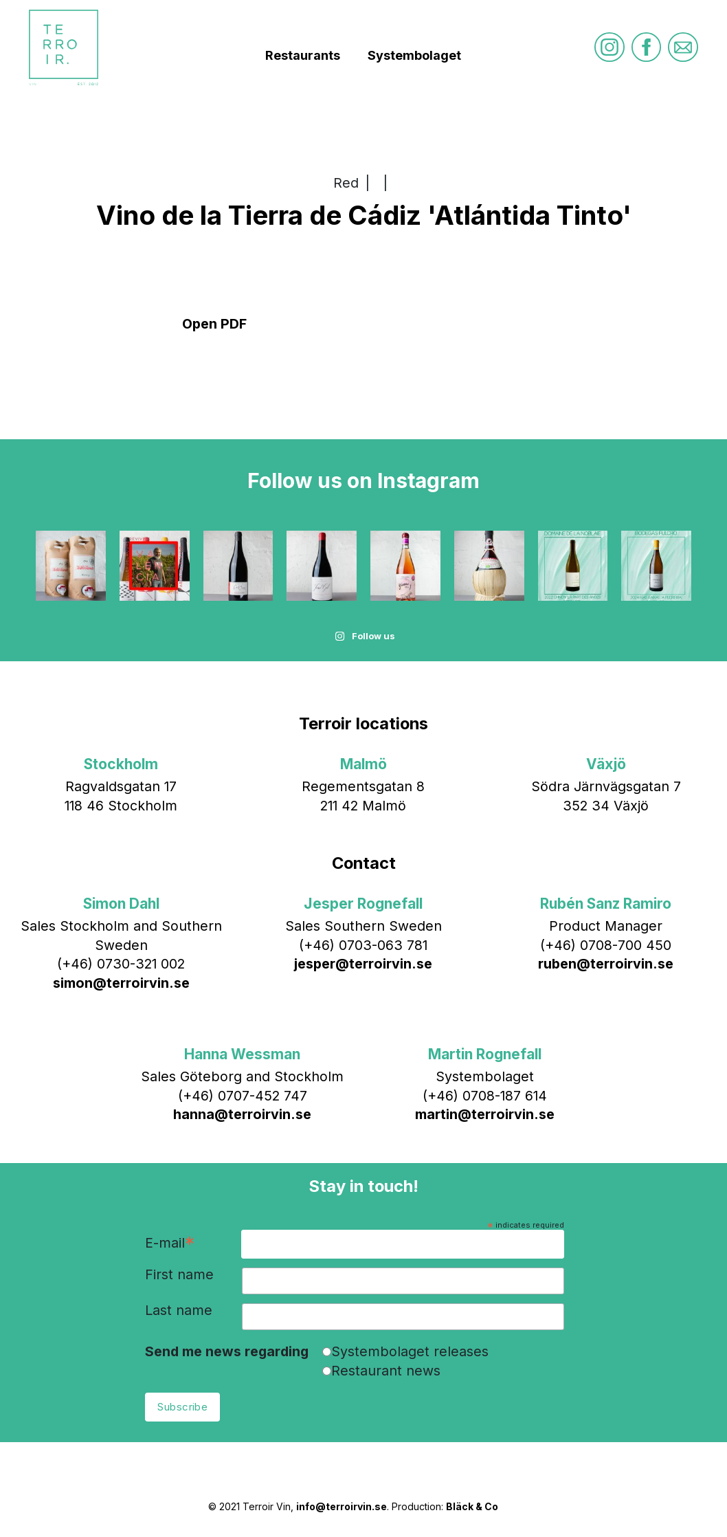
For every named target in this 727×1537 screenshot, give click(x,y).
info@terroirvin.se (341, 1506)
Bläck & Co (472, 1506)
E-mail (169, 1244)
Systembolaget (414, 55)
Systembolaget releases (410, 1351)
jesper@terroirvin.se (363, 963)
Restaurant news (385, 1370)
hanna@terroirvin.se (242, 1114)
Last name (178, 1310)
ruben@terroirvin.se (605, 963)
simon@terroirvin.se (121, 983)
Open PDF (214, 324)
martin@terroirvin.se (485, 1114)
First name (179, 1275)
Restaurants (302, 55)
